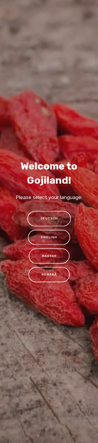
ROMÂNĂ (49, 275)
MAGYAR (49, 256)
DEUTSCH (49, 219)
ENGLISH (49, 237)
